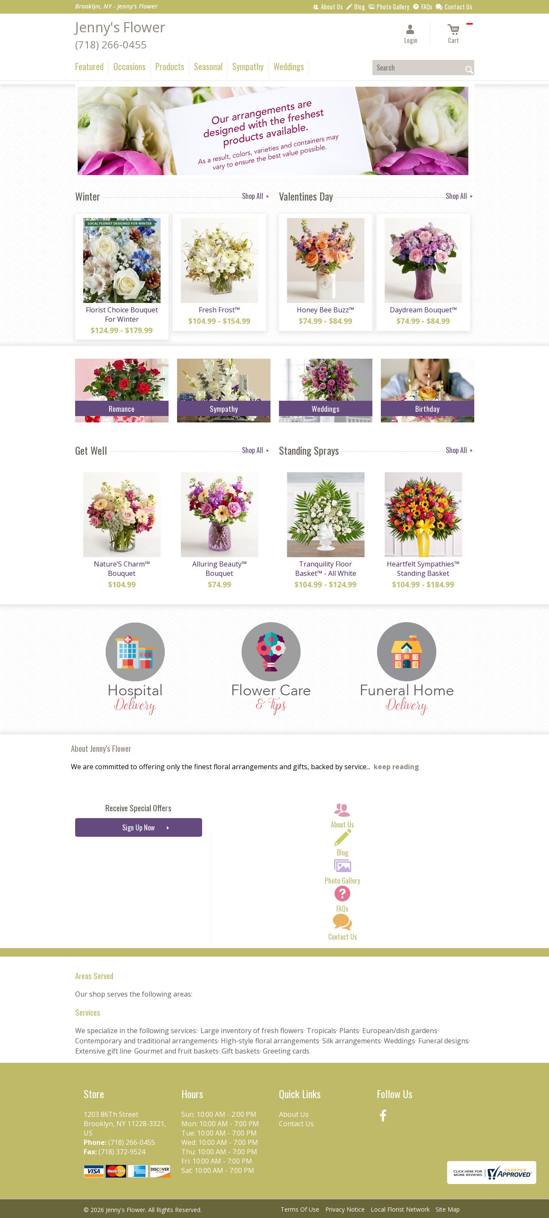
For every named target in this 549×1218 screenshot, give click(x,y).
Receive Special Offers (138, 808)
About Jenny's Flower (101, 748)
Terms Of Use (300, 1209)
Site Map (448, 1209)
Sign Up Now (138, 827)
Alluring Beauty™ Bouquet (219, 568)
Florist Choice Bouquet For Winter (122, 314)
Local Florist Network (400, 1209)
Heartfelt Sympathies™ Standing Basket (423, 568)
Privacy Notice (345, 1209)
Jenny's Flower (120, 27)
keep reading (396, 766)
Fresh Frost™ (219, 309)
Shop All (256, 196)
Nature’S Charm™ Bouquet (122, 568)
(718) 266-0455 (110, 44)
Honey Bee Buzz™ (325, 309)
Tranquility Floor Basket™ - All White (325, 568)
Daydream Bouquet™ (423, 309)
